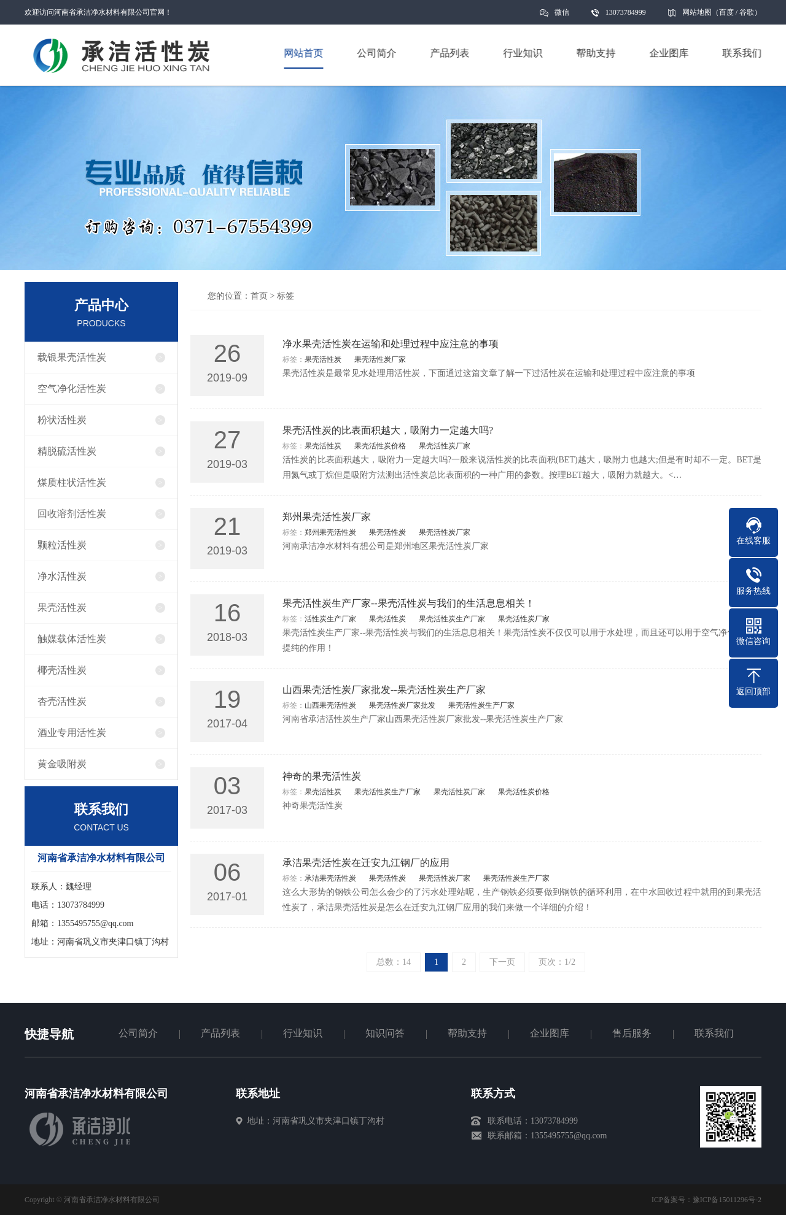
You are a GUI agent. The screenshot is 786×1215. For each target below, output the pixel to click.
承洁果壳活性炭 (330, 878)
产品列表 (220, 1033)
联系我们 (714, 1033)
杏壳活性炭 (62, 701)
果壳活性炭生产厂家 (452, 619)
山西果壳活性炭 (330, 705)
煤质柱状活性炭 (71, 482)
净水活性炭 (62, 576)
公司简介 (138, 1033)
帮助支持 (467, 1033)
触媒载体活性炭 (71, 639)
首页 (259, 296)
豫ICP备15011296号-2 (727, 1199)
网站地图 (697, 12)
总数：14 (393, 962)
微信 (561, 16)
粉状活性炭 (62, 420)
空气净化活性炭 (71, 388)
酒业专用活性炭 (71, 732)
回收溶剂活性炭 (71, 513)
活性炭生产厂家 (330, 619)
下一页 (502, 962)
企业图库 (549, 1033)
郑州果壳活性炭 (330, 532)
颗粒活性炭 (62, 545)
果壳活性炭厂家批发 (402, 705)
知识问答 (385, 1033)
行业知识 (302, 1033)
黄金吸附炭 (62, 764)
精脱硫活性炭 (66, 451)
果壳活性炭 (62, 607)
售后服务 (632, 1033)
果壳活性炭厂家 (380, 359)
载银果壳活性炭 (71, 357)
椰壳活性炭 (62, 670)
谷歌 (746, 12)
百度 (726, 12)
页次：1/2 (557, 962)
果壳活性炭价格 (380, 446)
